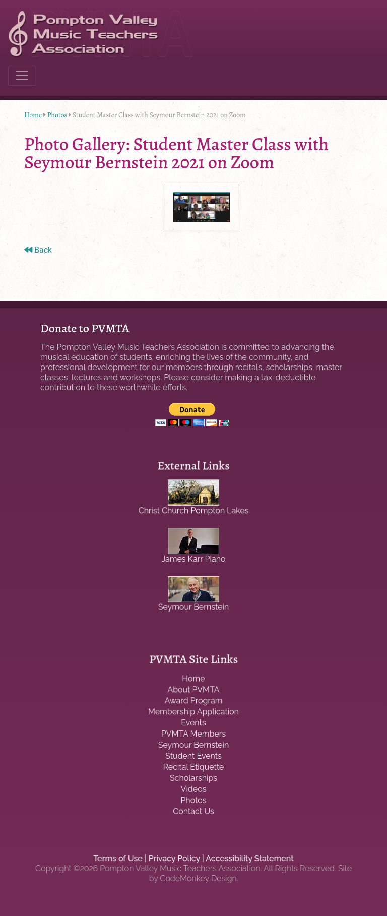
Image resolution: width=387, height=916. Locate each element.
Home (33, 115)
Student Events (193, 755)
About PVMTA (193, 691)
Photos (57, 115)
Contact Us (194, 809)
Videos (193, 787)
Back (38, 250)
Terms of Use (120, 858)
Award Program (193, 702)
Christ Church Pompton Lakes (193, 511)
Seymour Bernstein (193, 605)
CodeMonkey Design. (199, 878)
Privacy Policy (175, 858)
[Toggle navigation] (22, 76)
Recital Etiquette (193, 766)
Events (193, 723)
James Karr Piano (194, 558)
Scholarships (193, 777)
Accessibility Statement (247, 858)
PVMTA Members (193, 734)
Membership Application (193, 712)
